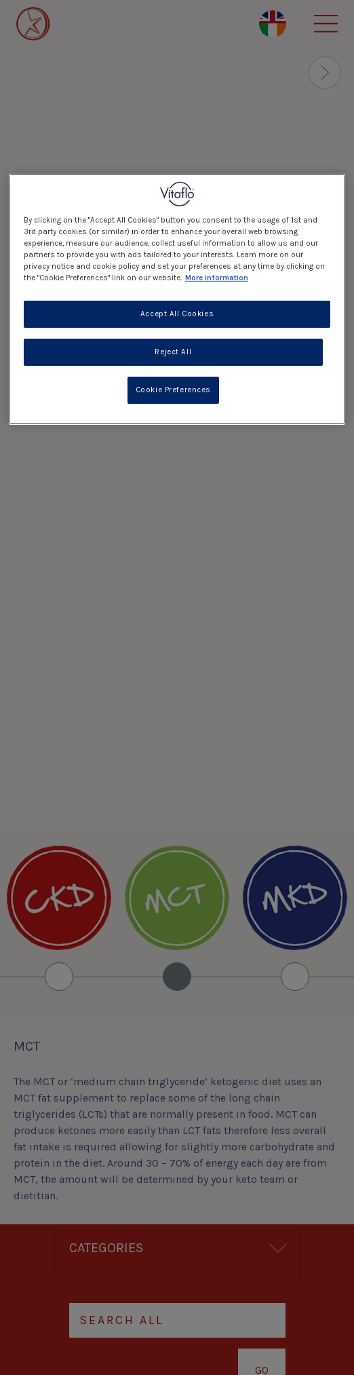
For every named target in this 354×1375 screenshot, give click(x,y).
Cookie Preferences (173, 389)
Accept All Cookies (177, 313)
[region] (177, 299)
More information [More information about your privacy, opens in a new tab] (216, 278)
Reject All (173, 351)
